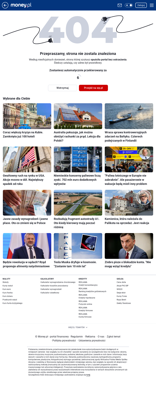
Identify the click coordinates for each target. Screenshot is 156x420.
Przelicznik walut (10, 300)
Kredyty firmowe (86, 310)
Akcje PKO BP (122, 286)
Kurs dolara (8, 296)
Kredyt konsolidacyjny (88, 285)
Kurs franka (8, 293)
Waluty (6, 282)
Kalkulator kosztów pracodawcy (54, 286)
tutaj (88, 375)
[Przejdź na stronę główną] (5, 7)
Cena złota (121, 282)
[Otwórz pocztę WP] (119, 5)
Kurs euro (7, 289)
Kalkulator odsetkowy (50, 293)
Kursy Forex (122, 296)
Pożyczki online (85, 304)
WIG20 (119, 289)
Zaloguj (141, 5)
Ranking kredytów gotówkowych (92, 291)
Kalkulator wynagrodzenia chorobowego (58, 282)
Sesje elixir (121, 293)
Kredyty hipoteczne (87, 298)
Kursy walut (8, 286)
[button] (129, 5)
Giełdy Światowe (124, 303)
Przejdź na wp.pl (93, 87)
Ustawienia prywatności (91, 340)
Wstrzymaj (63, 87)
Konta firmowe (85, 317)
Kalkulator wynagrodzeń (51, 289)
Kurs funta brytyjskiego (12, 303)
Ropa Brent (121, 300)
